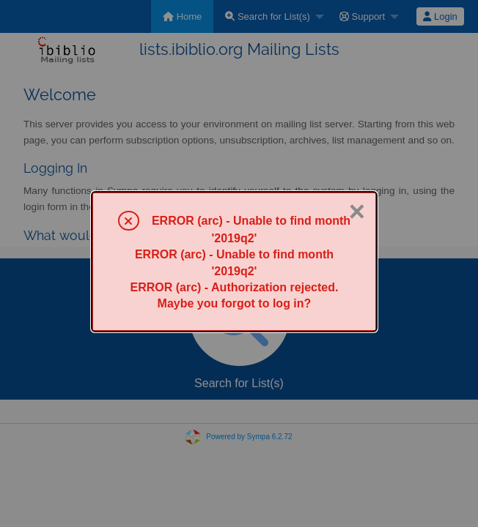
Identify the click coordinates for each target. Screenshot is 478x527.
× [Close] (357, 211)
